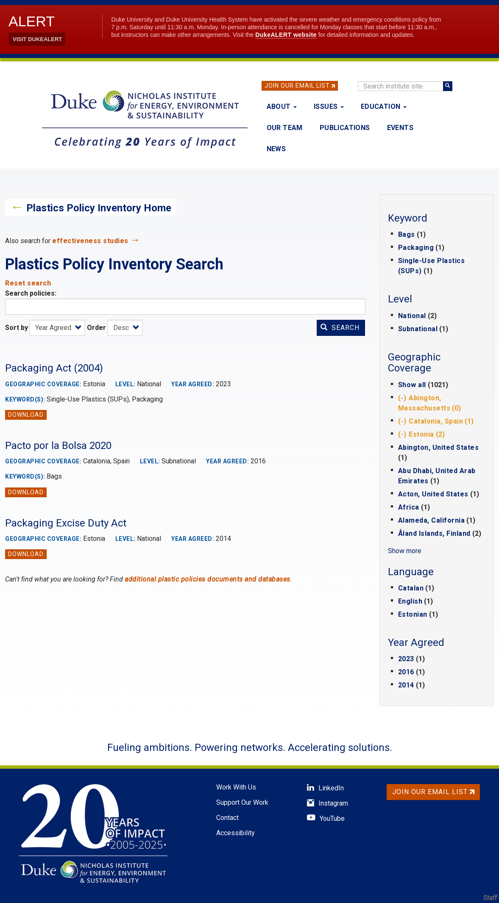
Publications (345, 128)
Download (26, 414)
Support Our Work (242, 802)
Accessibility (235, 833)
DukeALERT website (286, 34)
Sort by (16, 328)
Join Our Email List (297, 85)
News (276, 149)
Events (400, 128)
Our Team (285, 128)
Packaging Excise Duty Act (65, 523)
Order (96, 328)
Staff (490, 898)
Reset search (28, 283)
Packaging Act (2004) (54, 368)
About (282, 106)
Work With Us (236, 787)
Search (340, 328)
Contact (227, 818)
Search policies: (30, 293)
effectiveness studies (90, 241)
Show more (404, 551)
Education (384, 106)
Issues (329, 106)
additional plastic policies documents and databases (207, 579)
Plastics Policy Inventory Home (98, 208)
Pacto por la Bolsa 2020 (58, 446)
